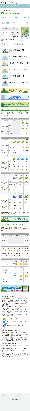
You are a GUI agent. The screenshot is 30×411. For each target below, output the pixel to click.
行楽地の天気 (9, 5)
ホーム (2, 5)
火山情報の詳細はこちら (19, 311)
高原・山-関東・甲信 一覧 (20, 5)
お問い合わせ (5, 395)
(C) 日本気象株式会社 (15, 399)
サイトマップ (11, 395)
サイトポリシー (18, 395)
